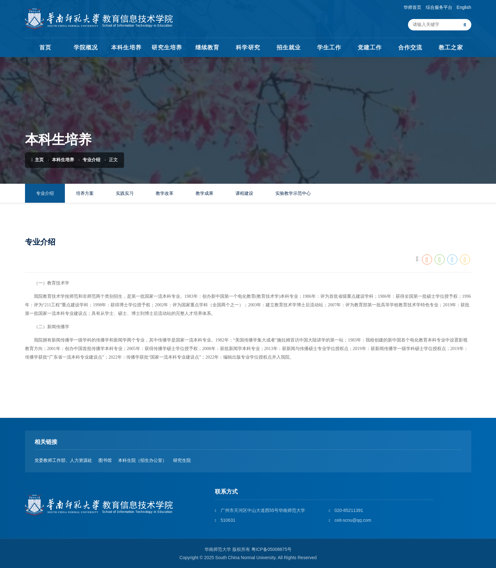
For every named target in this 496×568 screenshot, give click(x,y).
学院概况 (86, 47)
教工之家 (451, 47)
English (464, 7)
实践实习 (125, 193)
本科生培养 (126, 47)
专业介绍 (91, 159)
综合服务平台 (439, 7)
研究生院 (182, 460)
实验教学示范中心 (293, 193)
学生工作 (329, 47)
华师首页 (412, 7)
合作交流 (410, 47)
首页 (45, 47)
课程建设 (244, 193)
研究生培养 (167, 47)
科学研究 (248, 47)
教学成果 (204, 193)
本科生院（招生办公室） (142, 460)
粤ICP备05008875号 (271, 549)
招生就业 (289, 47)
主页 (37, 159)
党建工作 (370, 47)
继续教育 (207, 47)
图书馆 (105, 460)
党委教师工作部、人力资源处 (63, 460)
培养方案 (85, 193)
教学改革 (164, 193)
